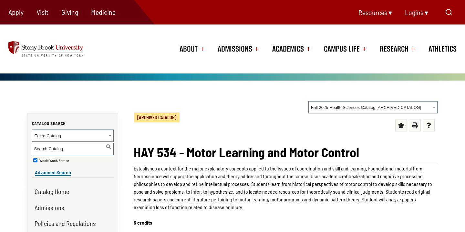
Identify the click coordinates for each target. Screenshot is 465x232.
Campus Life (342, 49)
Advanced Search (50, 169)
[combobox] (373, 107)
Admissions (235, 49)
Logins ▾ (416, 12)
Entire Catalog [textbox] (48, 135)
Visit (42, 12)
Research (394, 49)
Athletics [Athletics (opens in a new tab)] (443, 49)
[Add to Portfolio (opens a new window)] (401, 125)
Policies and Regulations (65, 220)
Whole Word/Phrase (54, 160)
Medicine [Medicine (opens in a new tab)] (103, 12)
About (189, 49)
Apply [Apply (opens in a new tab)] (16, 12)
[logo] (54, 48)
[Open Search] (449, 12)
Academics (288, 49)
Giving (69, 12)
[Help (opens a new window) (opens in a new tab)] (429, 125)
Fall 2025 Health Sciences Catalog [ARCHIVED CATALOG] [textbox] (366, 107)
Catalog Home (52, 188)
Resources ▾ (375, 12)
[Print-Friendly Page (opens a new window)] (415, 125)
